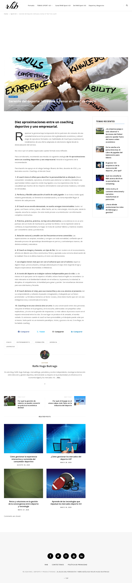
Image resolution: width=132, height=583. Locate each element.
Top (66, 578)
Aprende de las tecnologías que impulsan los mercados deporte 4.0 (66, 502)
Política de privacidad (77, 565)
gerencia (53, 342)
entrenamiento (23, 342)
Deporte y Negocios (96, 5)
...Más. (58, 377)
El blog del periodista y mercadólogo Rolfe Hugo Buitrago (83, 572)
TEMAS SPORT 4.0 (44, 5)
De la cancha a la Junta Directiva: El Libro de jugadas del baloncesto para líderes (114, 152)
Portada (31, 5)
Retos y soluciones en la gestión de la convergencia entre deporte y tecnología (23, 504)
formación (39, 342)
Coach (8, 342)
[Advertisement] (66, 35)
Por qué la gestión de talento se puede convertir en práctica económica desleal (29, 404)
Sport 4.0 (13, 97)
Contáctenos (58, 565)
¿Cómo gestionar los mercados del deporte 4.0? (66, 457)
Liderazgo (10, 346)
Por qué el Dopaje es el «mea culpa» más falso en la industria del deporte (60, 403)
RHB (46, 565)
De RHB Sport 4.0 (79, 5)
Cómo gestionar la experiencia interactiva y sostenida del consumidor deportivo (23, 459)
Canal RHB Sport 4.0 (62, 5)
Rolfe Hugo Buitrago (20, 105)
